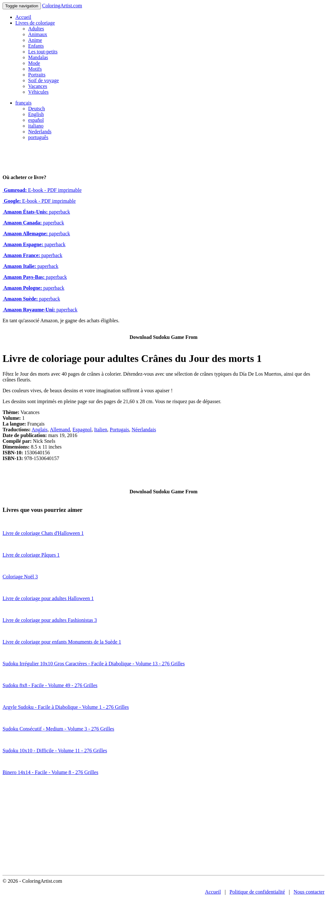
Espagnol (82, 429)
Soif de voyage (43, 80)
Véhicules (38, 92)
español (36, 120)
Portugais (119, 429)
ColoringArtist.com (62, 5)
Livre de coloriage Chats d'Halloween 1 (43, 533)
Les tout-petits (43, 51)
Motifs (35, 69)
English (36, 114)
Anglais (40, 429)
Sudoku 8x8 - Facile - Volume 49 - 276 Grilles (50, 685)
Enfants (36, 46)
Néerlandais (144, 429)
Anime (35, 40)
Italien (100, 429)
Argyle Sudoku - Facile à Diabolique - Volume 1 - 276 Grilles (66, 707)
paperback (36, 212)
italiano (35, 126)
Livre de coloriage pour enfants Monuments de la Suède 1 (62, 642)
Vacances (37, 86)
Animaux (37, 34)
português (38, 137)
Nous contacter (309, 892)
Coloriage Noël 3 (20, 576)
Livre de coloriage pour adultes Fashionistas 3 (50, 620)
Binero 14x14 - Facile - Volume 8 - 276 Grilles (50, 772)
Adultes (36, 28)
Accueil (23, 17)
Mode (34, 63)
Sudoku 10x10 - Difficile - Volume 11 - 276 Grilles (55, 750)
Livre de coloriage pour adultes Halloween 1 (48, 598)
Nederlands (39, 131)
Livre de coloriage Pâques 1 (31, 555)
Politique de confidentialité (257, 892)
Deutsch (36, 108)
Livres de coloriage (35, 23)
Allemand (60, 429)
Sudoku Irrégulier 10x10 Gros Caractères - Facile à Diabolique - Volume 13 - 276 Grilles (94, 663)
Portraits (36, 74)
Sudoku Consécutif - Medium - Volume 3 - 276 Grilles (58, 729)
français (23, 103)
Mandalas (38, 57)
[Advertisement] (163, 827)
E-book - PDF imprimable (42, 190)
